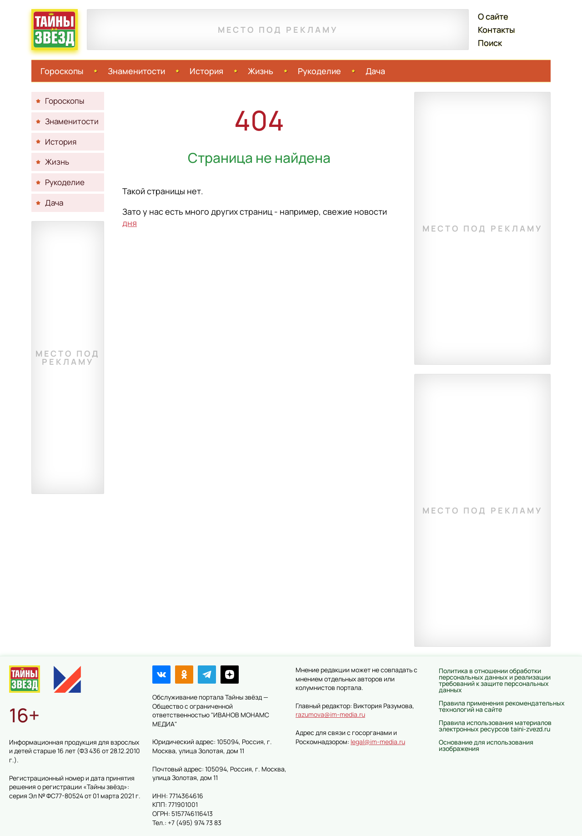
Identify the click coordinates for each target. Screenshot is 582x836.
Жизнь (260, 70)
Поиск (490, 42)
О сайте (493, 16)
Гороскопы (61, 70)
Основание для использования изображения (486, 745)
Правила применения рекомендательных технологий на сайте (502, 706)
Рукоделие (319, 70)
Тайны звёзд (54, 29)
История (206, 70)
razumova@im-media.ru (330, 714)
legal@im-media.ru (378, 741)
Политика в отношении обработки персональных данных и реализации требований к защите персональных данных (495, 680)
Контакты (496, 29)
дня (129, 222)
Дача (375, 70)
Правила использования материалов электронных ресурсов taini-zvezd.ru (495, 725)
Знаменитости (136, 70)
